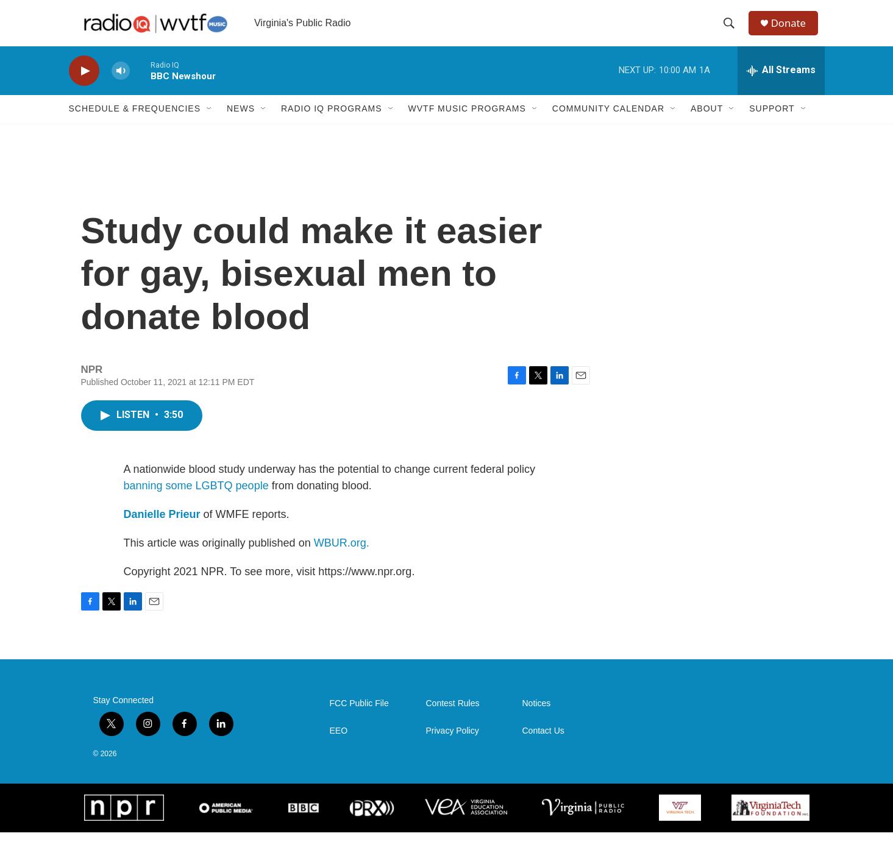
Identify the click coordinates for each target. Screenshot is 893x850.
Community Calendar (608, 127)
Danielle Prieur (162, 532)
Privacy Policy (452, 748)
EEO (339, 748)
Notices (536, 721)
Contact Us (543, 748)
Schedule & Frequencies (135, 127)
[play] (84, 89)
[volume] (120, 88)
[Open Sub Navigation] (210, 127)
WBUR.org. (341, 560)
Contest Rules (453, 721)
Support (771, 127)
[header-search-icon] (732, 32)
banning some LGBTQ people (196, 503)
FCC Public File (359, 721)
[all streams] (781, 88)
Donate (794, 32)
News (241, 127)
